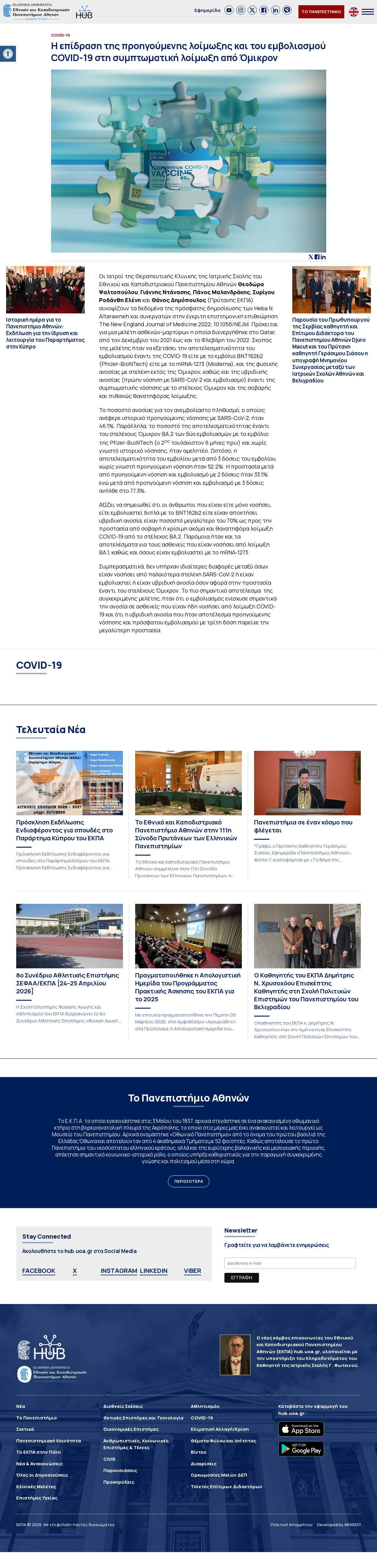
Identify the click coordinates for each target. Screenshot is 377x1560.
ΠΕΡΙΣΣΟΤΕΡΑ (188, 1181)
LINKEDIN (154, 1270)
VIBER (192, 1270)
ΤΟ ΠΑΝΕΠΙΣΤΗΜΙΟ (321, 11)
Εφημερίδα (207, 10)
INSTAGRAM (119, 1270)
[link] (229, 10)
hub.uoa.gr (291, 1413)
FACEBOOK (38, 1270)
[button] (8, 54)
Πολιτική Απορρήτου (291, 1524)
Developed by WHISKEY (339, 1524)
